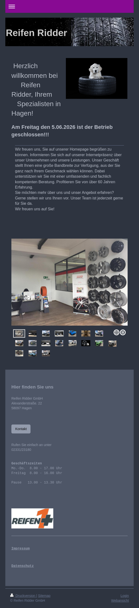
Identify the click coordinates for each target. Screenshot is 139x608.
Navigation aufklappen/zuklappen (69, 6)
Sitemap (44, 596)
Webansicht (120, 600)
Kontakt (21, 429)
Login (125, 596)
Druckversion (23, 596)
